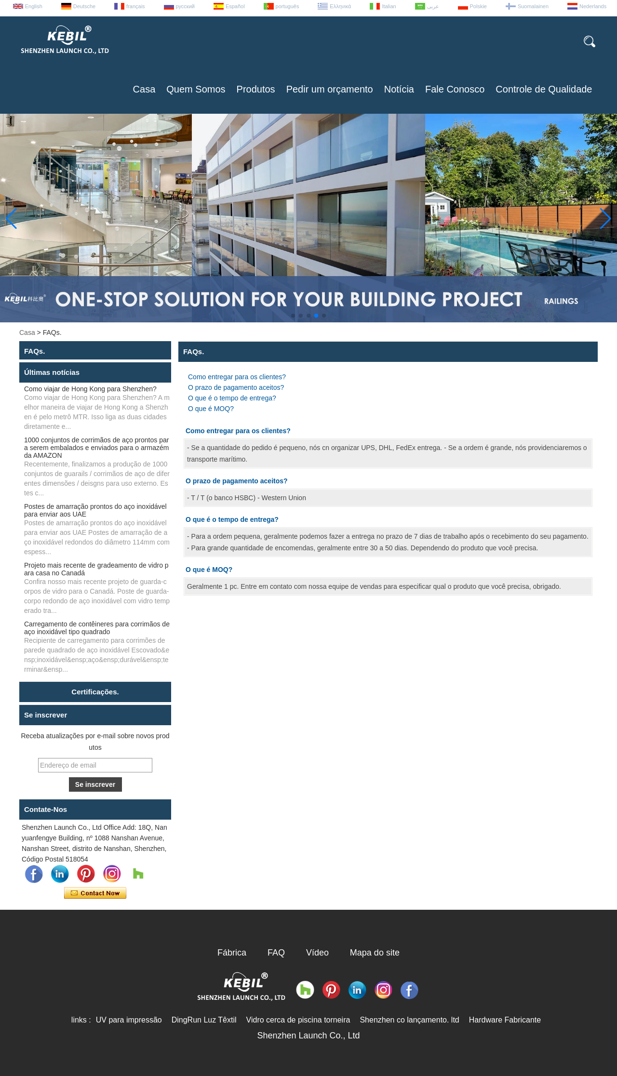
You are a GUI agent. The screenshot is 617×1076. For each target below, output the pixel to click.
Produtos (256, 89)
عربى (433, 6)
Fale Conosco (454, 89)
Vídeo (317, 952)
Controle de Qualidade (544, 89)
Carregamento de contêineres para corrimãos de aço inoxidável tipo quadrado (97, 628)
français (135, 6)
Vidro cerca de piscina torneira (298, 1020)
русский (185, 6)
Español (235, 6)
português (287, 6)
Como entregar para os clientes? (237, 377)
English (33, 6)
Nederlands (592, 6)
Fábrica (231, 952)
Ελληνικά (340, 6)
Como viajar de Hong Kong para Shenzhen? (90, 389)
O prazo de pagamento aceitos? (236, 387)
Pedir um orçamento (329, 89)
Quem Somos (195, 89)
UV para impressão (129, 1020)
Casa (144, 89)
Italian (389, 6)
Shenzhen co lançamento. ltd (409, 1020)
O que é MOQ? (211, 408)
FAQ (276, 952)
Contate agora (95, 893)
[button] (293, 316)
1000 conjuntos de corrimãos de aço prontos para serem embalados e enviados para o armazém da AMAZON (96, 447)
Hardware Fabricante (505, 1020)
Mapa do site (375, 952)
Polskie (478, 6)
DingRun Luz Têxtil (204, 1020)
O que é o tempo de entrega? (232, 398)
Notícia (399, 89)
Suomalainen (533, 6)
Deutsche (84, 6)
